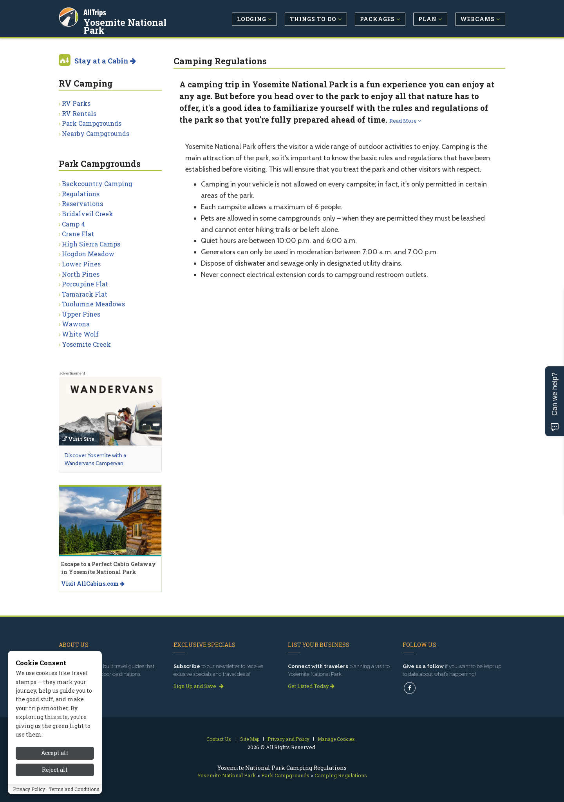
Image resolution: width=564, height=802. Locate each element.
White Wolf (80, 334)
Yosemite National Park (138, 21)
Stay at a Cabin (105, 60)
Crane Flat (78, 234)
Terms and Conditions (74, 789)
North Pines (80, 274)
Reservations (82, 203)
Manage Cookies (336, 739)
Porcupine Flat (85, 284)
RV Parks (76, 103)
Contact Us (218, 739)
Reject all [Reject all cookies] (55, 770)
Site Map (249, 739)
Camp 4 (73, 224)
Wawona (76, 324)
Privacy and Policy (288, 739)
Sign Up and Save (199, 686)
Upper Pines (81, 314)
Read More (405, 120)
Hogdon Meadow (88, 254)
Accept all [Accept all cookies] (55, 753)
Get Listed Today (311, 686)
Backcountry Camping (97, 183)
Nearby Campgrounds (95, 133)
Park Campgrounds (91, 123)
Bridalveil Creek (87, 214)
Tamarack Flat (84, 294)
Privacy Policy (29, 789)
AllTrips (96, 11)
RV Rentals (79, 113)
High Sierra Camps (91, 244)
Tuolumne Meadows (93, 304)
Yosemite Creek (86, 344)
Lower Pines (81, 264)
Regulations (80, 194)
